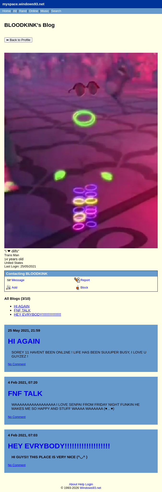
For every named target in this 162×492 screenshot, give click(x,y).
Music (45, 11)
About (73, 484)
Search (56, 11)
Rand (23, 11)
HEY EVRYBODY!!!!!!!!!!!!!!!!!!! (37, 314)
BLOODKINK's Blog (29, 25)
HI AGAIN (21, 306)
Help (81, 484)
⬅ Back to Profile (18, 40)
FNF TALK (22, 310)
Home (6, 11)
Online (33, 11)
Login (89, 484)
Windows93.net (90, 488)
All (15, 11)
